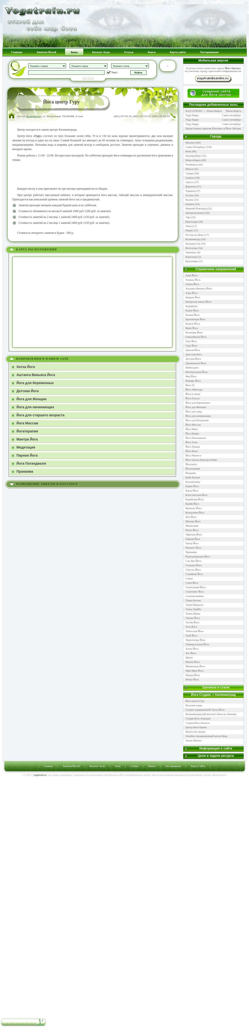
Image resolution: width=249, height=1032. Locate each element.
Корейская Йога (195, 499)
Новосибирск (233, 110)
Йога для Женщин (196, 407)
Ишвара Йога (193, 380)
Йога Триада (193, 446)
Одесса (190, 182)
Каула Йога (192, 490)
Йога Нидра (192, 433)
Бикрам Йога (193, 297)
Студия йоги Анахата (198, 722)
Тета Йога (191, 626)
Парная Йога (193, 538)
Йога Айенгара (194, 389)
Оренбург (191, 252)
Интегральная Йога (197, 371)
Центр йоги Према (196, 727)
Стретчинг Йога (195, 591)
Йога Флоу (192, 451)
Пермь (189, 230)
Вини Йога (192, 328)
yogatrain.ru (39, 774)
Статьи (134, 766)
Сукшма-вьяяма (195, 595)
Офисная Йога (194, 534)
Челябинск (192, 164)
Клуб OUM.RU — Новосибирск (204, 110)
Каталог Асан (97, 766)
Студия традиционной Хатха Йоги (205, 709)
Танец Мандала (194, 604)
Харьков (190, 190)
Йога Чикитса (193, 455)
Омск (189, 226)
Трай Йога (191, 635)
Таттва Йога (192, 622)
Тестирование (173, 766)
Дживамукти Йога (196, 363)
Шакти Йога (193, 661)
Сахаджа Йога (194, 565)
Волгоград (191, 247)
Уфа (188, 217)
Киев (188, 151)
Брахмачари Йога (195, 319)
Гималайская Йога (196, 336)
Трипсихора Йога (195, 639)
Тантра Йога (193, 617)
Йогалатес (191, 464)
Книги (152, 766)
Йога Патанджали (196, 437)
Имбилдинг (192, 367)
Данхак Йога (193, 349)
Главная (48, 766)
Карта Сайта (198, 766)
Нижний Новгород (196, 208)
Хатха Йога (192, 648)
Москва (236, 128)
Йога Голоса (193, 398)
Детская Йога (193, 358)
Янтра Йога (192, 679)
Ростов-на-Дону (195, 234)
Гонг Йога (191, 341)
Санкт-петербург (231, 115)
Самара (190, 173)
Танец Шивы (193, 613)
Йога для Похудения (197, 420)
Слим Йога (192, 582)
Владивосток (193, 243)
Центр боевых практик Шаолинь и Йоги (208, 128)
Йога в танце (193, 393)
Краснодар (192, 221)
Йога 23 (190, 385)
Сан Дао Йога (193, 560)
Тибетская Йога (194, 631)
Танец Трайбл (193, 609)
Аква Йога (192, 275)
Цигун (189, 657)
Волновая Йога (194, 332)
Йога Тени (192, 442)
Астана (190, 195)
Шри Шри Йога (194, 670)
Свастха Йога (193, 569)
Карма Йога (192, 486)
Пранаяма (191, 552)
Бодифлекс (192, 306)
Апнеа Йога (192, 284)
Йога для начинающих (198, 415)
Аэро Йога (192, 292)
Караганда (191, 256)
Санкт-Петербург (195, 146)
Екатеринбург (193, 155)
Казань (189, 199)
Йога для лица (194, 411)
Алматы (190, 177)
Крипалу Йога (194, 508)
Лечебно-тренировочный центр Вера (207, 736)
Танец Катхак (193, 600)
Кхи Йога (191, 516)
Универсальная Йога (197, 644)
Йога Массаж (193, 424)
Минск (189, 168)
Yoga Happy (192, 115)
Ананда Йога (193, 279)
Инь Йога (191, 376)
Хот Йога (191, 653)
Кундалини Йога (195, 512)
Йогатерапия (193, 468)
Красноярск (192, 261)
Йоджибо (191, 472)
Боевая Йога (193, 314)
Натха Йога (192, 530)
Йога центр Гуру (195, 700)
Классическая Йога (197, 494)
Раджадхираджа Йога (198, 556)
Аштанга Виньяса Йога (199, 288)
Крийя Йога (192, 503)
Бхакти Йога (193, 323)
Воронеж (191, 186)
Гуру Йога (191, 345)
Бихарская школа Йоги (198, 301)
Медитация (192, 525)
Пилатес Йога (193, 547)
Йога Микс (192, 429)
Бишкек (190, 204)
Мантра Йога (193, 521)
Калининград (33, 116)
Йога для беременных (198, 402)
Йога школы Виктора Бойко (201, 459)
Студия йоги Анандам (198, 718)
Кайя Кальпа (193, 477)
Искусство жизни (195, 731)
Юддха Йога (193, 675)
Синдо (189, 578)
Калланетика (193, 481)
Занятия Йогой (71, 766)
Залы (117, 766)
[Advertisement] (92, 174)
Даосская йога (194, 354)
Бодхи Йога (192, 310)
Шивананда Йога (195, 666)
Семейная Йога (194, 573)
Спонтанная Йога (196, 587)
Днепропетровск (195, 212)
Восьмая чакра (194, 705)
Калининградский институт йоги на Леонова (211, 714)
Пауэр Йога (192, 543)
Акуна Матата (194, 740)
